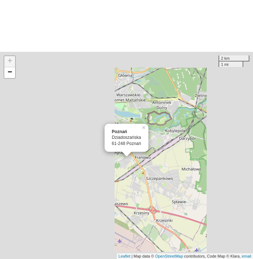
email (246, 256)
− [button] (10, 72)
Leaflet (124, 256)
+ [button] (10, 61)
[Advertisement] (126, 26)
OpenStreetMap (169, 256)
